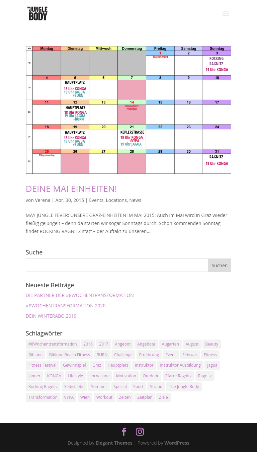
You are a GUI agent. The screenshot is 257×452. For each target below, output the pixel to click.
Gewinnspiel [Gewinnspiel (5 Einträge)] (74, 365)
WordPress (176, 443)
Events (96, 200)
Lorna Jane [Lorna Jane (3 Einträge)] (100, 376)
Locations (116, 200)
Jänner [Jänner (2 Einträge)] (34, 376)
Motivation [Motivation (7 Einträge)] (126, 376)
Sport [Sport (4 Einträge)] (138, 386)
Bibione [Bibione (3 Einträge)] (35, 355)
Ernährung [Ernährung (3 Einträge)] (149, 355)
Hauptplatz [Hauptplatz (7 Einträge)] (118, 365)
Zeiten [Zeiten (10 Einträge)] (125, 397)
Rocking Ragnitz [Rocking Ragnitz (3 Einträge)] (43, 386)
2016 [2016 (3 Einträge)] (87, 344)
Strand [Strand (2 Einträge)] (156, 386)
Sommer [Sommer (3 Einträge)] (99, 386)
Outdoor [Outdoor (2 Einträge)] (151, 376)
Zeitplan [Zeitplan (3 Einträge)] (144, 397)
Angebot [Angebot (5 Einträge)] (123, 344)
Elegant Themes (114, 443)
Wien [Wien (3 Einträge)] (85, 397)
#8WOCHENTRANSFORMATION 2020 (66, 305)
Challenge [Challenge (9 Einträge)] (123, 355)
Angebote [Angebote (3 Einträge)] (146, 344)
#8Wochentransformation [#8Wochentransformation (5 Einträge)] (52, 344)
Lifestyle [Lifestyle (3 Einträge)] (75, 376)
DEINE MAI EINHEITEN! (71, 188)
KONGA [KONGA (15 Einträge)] (54, 376)
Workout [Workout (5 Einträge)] (104, 397)
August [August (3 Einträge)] (192, 344)
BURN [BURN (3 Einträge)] (102, 355)
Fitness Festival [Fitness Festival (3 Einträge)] (42, 365)
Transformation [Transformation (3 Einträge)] (43, 397)
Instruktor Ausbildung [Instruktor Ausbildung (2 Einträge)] (180, 365)
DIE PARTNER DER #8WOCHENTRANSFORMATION (80, 295)
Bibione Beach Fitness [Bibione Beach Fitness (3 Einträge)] (69, 355)
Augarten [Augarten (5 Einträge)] (170, 344)
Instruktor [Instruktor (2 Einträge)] (144, 365)
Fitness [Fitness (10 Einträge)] (210, 355)
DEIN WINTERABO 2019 (51, 316)
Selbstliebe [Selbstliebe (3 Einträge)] (74, 386)
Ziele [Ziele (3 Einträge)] (163, 397)
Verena (42, 200)
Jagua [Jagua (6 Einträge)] (212, 365)
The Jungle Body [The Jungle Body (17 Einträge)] (184, 386)
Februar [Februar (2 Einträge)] (189, 355)
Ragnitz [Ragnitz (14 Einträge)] (205, 376)
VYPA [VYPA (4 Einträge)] (69, 397)
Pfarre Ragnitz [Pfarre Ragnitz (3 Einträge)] (178, 376)
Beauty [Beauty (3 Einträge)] (211, 344)
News (135, 200)
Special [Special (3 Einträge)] (120, 386)
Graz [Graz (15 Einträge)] (96, 365)
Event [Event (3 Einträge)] (171, 355)
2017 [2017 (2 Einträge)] (103, 344)
